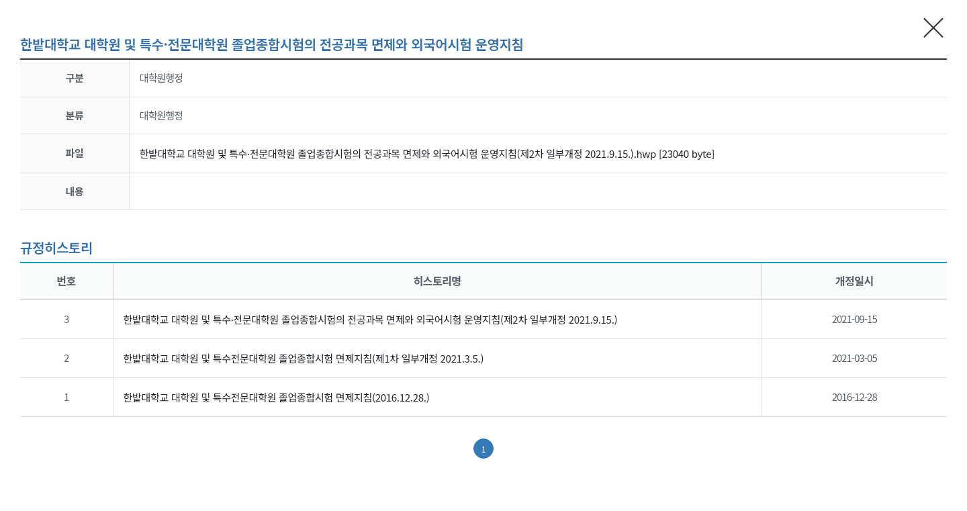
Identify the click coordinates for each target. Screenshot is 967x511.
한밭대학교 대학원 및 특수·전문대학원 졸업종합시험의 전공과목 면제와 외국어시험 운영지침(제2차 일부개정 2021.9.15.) (371, 319)
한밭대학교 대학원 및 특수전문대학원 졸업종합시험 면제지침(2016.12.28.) (277, 397)
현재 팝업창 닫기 (934, 27)
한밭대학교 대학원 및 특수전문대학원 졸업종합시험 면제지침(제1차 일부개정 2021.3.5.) (304, 358)
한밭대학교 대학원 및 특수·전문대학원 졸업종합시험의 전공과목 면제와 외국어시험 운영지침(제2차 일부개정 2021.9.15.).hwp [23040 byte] (427, 153)
